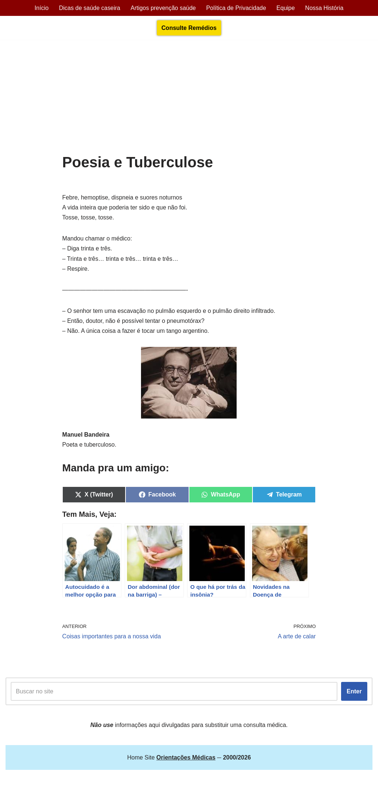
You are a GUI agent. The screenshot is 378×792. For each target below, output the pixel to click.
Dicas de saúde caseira (89, 8)
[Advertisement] (189, 98)
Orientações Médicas (70, 782)
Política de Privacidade (236, 8)
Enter (354, 692)
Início (41, 8)
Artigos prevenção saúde (163, 8)
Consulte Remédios (188, 28)
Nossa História (324, 8)
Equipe (285, 8)
